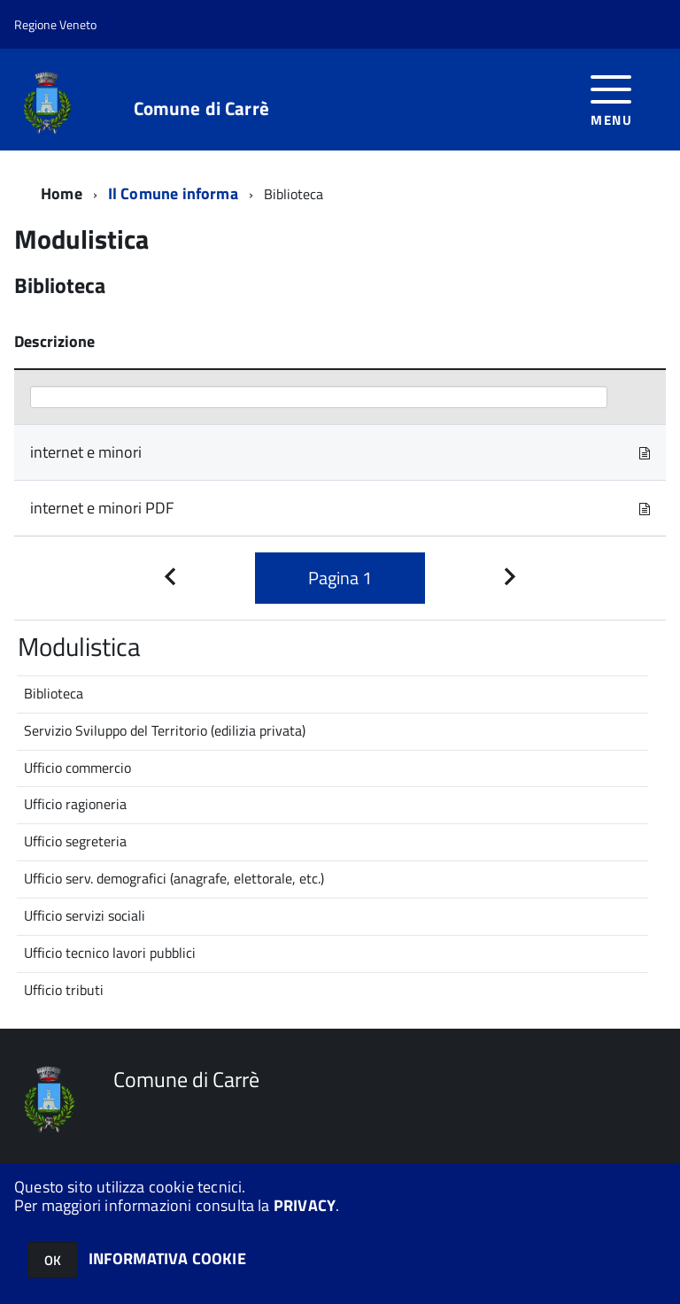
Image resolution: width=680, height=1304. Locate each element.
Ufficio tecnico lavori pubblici (110, 952)
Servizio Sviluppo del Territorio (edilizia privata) (164, 730)
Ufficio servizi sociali (84, 915)
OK (52, 1260)
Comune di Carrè (201, 108)
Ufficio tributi (64, 989)
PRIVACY (305, 1205)
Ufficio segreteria (75, 841)
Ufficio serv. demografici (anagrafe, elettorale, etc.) (174, 878)
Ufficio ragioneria (75, 803)
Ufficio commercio (77, 767)
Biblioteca (53, 693)
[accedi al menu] (611, 98)
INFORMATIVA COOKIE (167, 1258)
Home (61, 193)
